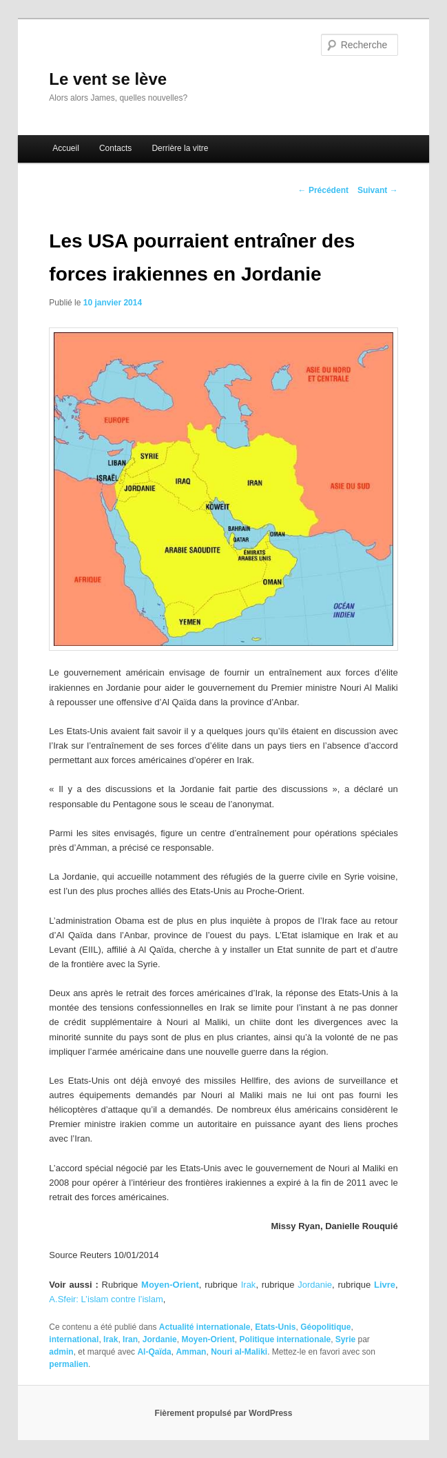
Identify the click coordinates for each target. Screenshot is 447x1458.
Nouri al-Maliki (239, 1352)
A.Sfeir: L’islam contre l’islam (106, 1299)
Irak (248, 1284)
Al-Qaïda (154, 1352)
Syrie (345, 1339)
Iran (130, 1339)
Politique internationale (285, 1339)
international (73, 1339)
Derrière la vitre (180, 148)
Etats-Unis (275, 1327)
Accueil (65, 148)
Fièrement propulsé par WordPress (224, 1413)
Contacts (115, 148)
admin (61, 1352)
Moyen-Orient (207, 1339)
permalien (68, 1364)
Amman (191, 1352)
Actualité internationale (205, 1327)
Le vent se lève (108, 79)
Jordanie (315, 1284)
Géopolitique (325, 1327)
